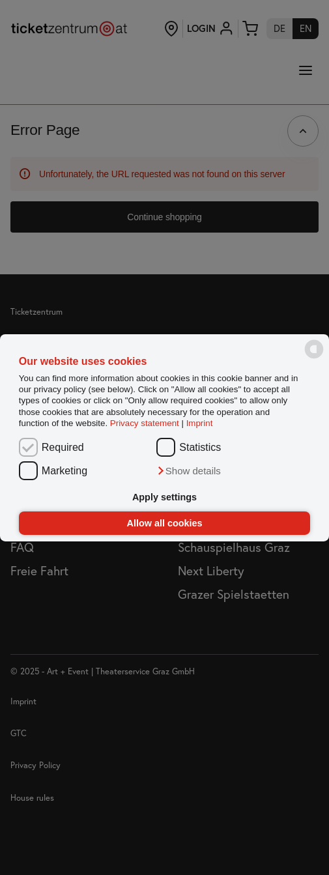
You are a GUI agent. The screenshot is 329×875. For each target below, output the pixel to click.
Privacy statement (144, 423)
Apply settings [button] (164, 497)
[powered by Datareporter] (314, 357)
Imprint (199, 423)
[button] (188, 471)
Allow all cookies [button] (165, 523)
